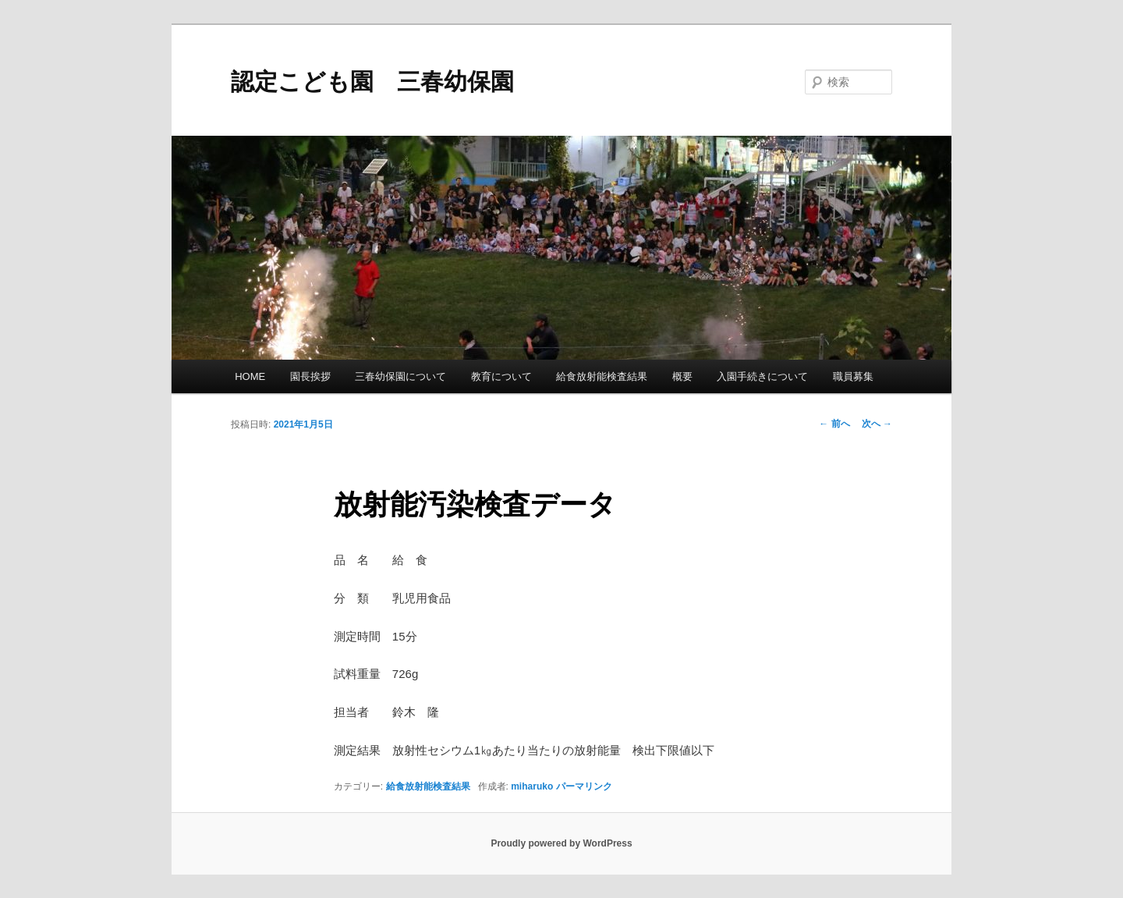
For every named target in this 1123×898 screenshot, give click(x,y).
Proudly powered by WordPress (561, 843)
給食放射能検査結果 (601, 376)
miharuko (532, 786)
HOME (250, 376)
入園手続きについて (762, 376)
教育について (501, 376)
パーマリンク (584, 786)
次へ (877, 423)
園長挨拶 (310, 376)
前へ (834, 423)
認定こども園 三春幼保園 (372, 81)
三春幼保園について (400, 376)
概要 (682, 376)
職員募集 (853, 376)
